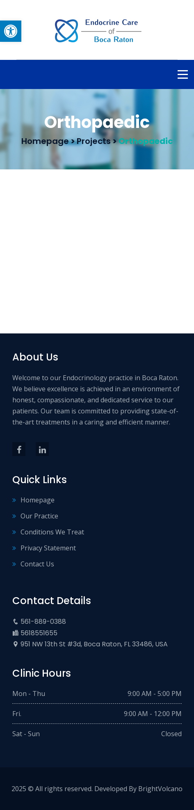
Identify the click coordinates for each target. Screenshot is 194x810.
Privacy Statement (48, 547)
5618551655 (39, 633)
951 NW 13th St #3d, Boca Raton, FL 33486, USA (94, 644)
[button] (10, 31)
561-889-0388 (43, 621)
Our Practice (39, 515)
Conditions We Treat (52, 531)
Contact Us (37, 563)
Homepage (38, 499)
